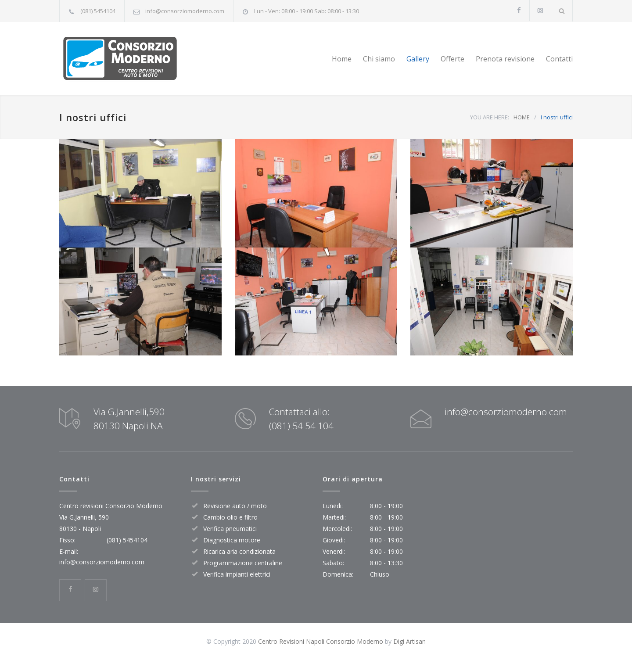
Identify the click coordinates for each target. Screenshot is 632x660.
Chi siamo (379, 59)
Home (342, 59)
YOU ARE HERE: (489, 117)
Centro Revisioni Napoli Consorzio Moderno (320, 641)
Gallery (417, 59)
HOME (522, 117)
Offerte (452, 59)
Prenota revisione (505, 59)
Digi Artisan (409, 641)
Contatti (559, 59)
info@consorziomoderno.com (184, 11)
